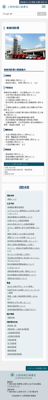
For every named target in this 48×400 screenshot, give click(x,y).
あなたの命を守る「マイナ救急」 (20, 286)
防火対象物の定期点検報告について (21, 275)
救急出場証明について (16, 306)
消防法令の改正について (17, 278)
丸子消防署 (11, 343)
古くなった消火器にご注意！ (19, 254)
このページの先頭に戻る (37, 368)
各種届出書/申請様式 (15, 207)
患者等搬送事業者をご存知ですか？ (21, 310)
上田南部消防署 (13, 333)
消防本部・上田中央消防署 (18, 329)
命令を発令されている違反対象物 (20, 224)
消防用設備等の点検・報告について (21, 271)
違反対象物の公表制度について (20, 217)
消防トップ (11, 199)
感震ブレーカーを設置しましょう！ (21, 237)
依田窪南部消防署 (14, 354)
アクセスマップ (13, 386)
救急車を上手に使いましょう (19, 302)
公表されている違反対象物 (18, 221)
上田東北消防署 (13, 336)
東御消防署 (11, 351)
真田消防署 (11, 347)
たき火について (13, 268)
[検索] (18, 14)
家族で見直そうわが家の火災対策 (20, 234)
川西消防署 (11, 340)
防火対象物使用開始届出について (20, 264)
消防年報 (11, 318)
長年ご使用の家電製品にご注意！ (20, 245)
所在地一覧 (11, 326)
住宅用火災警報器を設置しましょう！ (22, 241)
